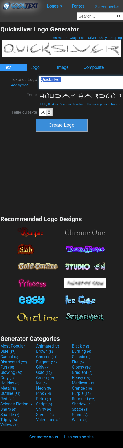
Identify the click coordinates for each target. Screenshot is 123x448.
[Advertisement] (61, 173)
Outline (10, 393)
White (80, 419)
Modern (115, 104)
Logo (35, 67)
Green (45, 377)
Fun (7, 367)
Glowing (11, 372)
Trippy (8, 419)
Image (63, 67)
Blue (8, 351)
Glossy (81, 367)
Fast (82, 38)
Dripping (115, 38)
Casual (9, 356)
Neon (43, 388)
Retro (43, 398)
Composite (94, 67)
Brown (44, 351)
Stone (80, 414)
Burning (81, 351)
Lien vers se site (79, 437)
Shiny (103, 38)
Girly (42, 367)
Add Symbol (20, 85)
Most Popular (12, 346)
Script (44, 404)
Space (80, 409)
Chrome (47, 356)
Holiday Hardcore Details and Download (61, 104)
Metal (8, 388)
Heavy (81, 377)
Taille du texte (24, 112)
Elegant (46, 361)
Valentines (48, 419)
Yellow (9, 425)
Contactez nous (43, 437)
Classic (81, 356)
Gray (73, 38)
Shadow (83, 404)
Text (7, 67)
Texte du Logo (24, 82)
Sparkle (9, 414)
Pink (43, 393)
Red (7, 398)
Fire (78, 361)
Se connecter (107, 6)
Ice (41, 383)
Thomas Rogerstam (97, 104)
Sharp (8, 409)
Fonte (32, 94)
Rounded (83, 398)
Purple (81, 393)
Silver (92, 38)
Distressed (13, 361)
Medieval (84, 383)
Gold (44, 372)
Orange (82, 388)
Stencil (45, 414)
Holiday (9, 383)
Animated (60, 38)
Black (80, 346)
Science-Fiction (17, 404)
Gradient (82, 372)
